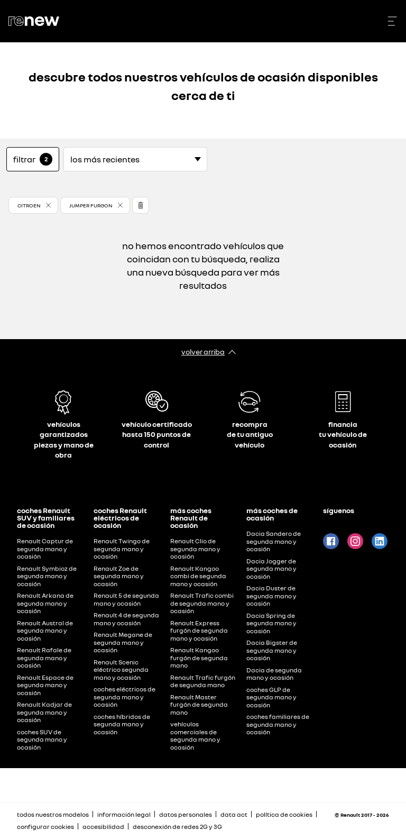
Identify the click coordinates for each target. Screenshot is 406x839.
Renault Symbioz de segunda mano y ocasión (47, 576)
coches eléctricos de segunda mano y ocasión (124, 696)
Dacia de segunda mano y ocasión (274, 674)
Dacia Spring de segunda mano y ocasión (271, 623)
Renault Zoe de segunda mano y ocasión (119, 576)
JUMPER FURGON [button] (91, 205)
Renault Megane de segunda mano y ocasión (123, 642)
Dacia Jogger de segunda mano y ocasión (271, 568)
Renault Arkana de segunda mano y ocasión (45, 603)
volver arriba (203, 351)
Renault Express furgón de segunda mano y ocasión (199, 630)
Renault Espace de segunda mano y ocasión (45, 685)
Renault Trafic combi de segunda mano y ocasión (202, 603)
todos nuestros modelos (53, 814)
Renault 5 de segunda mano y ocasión (126, 599)
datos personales (185, 814)
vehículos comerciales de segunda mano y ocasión (195, 735)
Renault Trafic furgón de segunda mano (202, 681)
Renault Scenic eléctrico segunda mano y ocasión (121, 669)
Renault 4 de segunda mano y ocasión (126, 619)
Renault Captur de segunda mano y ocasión (45, 548)
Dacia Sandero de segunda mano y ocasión (273, 541)
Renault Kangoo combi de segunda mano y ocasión (198, 576)
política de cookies (284, 814)
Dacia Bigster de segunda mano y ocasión (271, 650)
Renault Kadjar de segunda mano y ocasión (44, 712)
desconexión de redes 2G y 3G (177, 827)
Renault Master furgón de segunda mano (199, 704)
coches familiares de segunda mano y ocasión (277, 724)
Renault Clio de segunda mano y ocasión (195, 548)
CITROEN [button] (29, 205)
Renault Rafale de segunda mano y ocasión (44, 657)
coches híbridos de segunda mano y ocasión (122, 724)
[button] (33, 205)
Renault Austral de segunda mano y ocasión (45, 630)
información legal (124, 814)
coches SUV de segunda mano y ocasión (42, 739)
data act (233, 814)
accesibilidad (103, 827)
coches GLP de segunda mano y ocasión (271, 697)
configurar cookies (45, 827)
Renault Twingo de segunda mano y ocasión (122, 548)
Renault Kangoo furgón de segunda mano (199, 657)
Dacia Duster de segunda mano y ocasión (271, 595)
